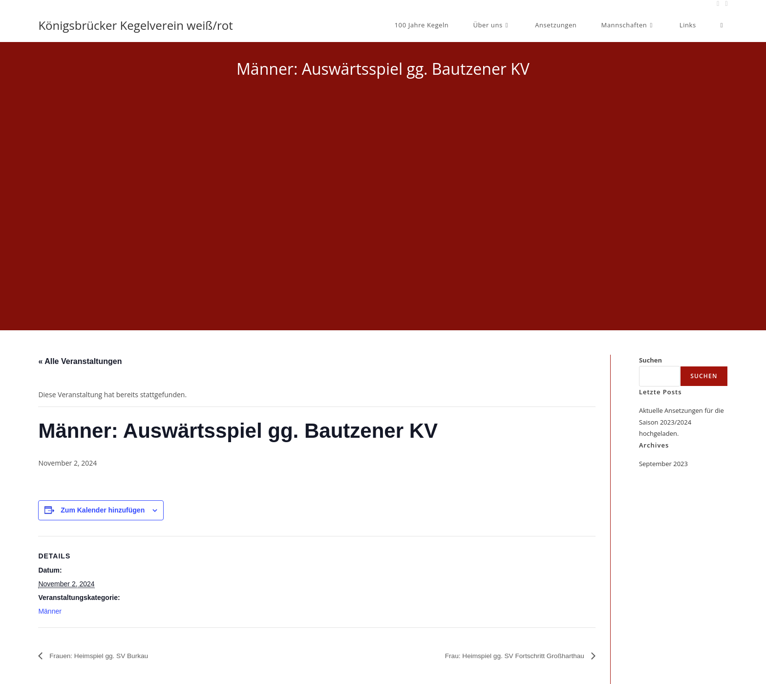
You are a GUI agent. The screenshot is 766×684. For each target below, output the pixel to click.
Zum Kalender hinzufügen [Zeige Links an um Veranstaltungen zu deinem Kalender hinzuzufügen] (103, 510)
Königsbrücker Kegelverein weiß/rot (135, 25)
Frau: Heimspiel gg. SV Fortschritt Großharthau (503, 655)
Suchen (650, 360)
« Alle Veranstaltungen (80, 361)
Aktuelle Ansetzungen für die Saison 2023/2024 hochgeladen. (681, 422)
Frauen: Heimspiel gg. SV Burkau (106, 655)
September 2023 (663, 463)
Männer (49, 611)
